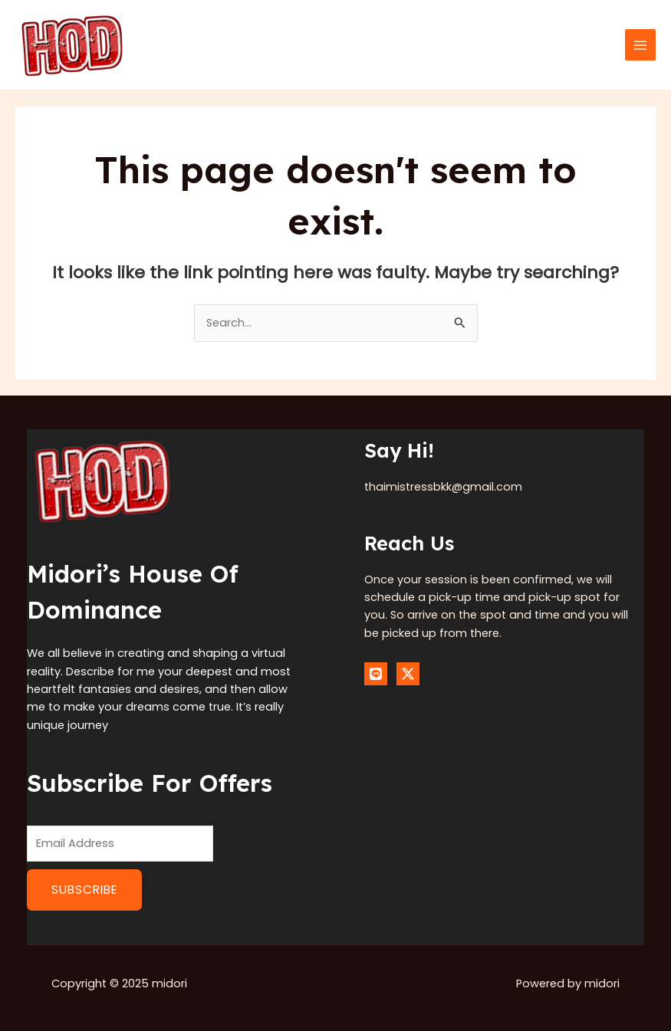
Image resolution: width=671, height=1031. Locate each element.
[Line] (375, 673)
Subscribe (84, 890)
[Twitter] (407, 673)
